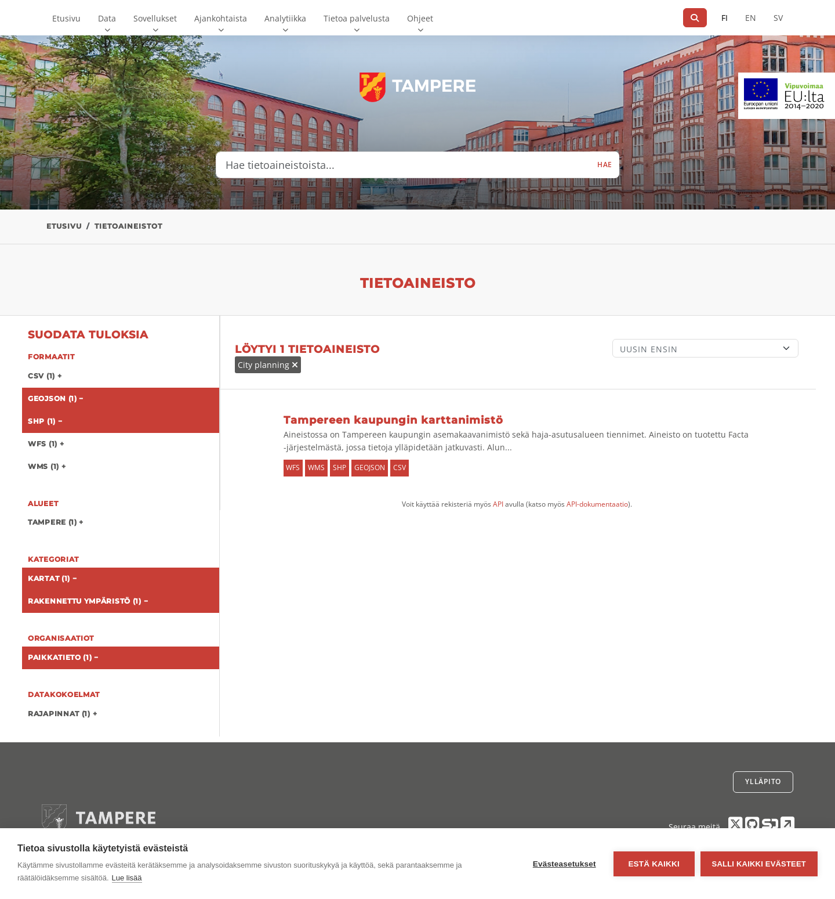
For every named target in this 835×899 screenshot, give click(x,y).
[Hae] (695, 17)
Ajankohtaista (220, 18)
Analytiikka (285, 18)
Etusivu (66, 18)
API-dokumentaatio (597, 504)
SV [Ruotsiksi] (778, 17)
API (498, 504)
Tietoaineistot (128, 226)
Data (107, 18)
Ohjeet (420, 18)
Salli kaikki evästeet (759, 864)
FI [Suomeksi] (724, 17)
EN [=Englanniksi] (750, 17)
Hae (604, 164)
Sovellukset (155, 18)
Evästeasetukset (564, 864)
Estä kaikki (653, 864)
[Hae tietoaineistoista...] (403, 164)
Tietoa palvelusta (357, 18)
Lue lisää (127, 877)
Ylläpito (763, 781)
